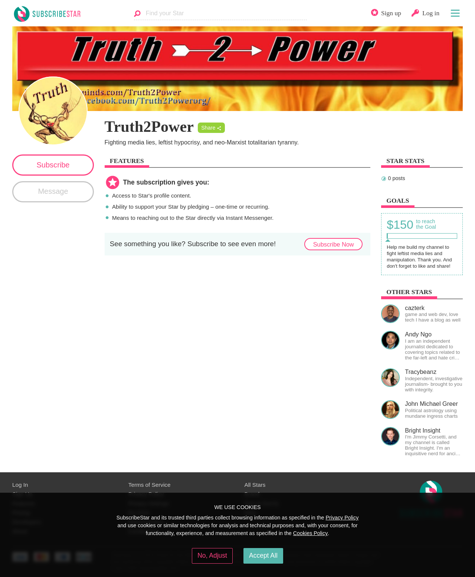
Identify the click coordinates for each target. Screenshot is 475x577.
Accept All (263, 555)
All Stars (255, 485)
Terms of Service (149, 485)
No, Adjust (212, 555)
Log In (20, 485)
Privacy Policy (341, 518)
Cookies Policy (310, 533)
